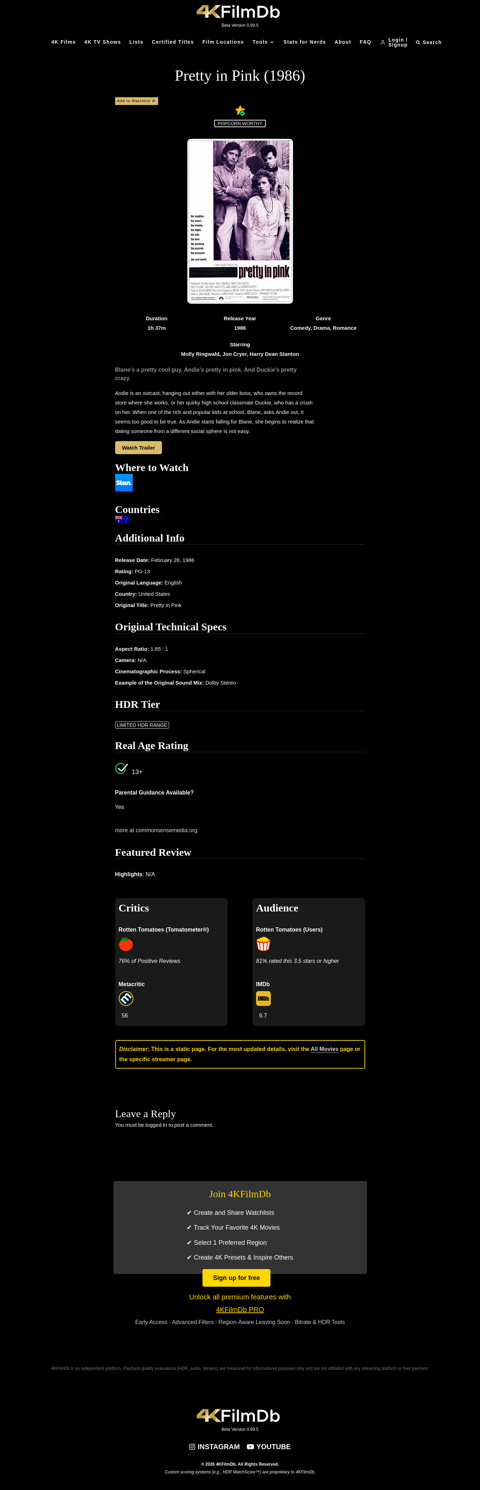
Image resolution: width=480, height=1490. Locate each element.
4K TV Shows (103, 42)
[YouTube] (268, 1446)
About (343, 42)
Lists (137, 42)
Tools (260, 42)
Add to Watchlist (136, 101)
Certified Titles (173, 42)
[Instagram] (214, 1446)
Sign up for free (236, 1277)
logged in (156, 1125)
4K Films (63, 42)
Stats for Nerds (304, 42)
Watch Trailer (138, 448)
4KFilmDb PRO (240, 1309)
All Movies (324, 1049)
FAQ (366, 42)
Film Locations (223, 42)
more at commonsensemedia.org (156, 830)
